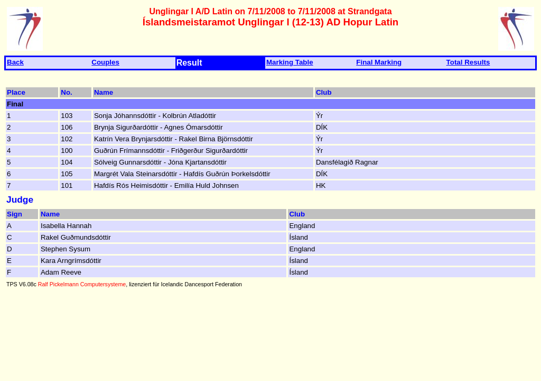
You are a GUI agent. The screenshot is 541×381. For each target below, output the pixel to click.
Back (15, 62)
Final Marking (379, 62)
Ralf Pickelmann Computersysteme (82, 284)
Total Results (468, 62)
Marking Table (289, 62)
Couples (105, 62)
